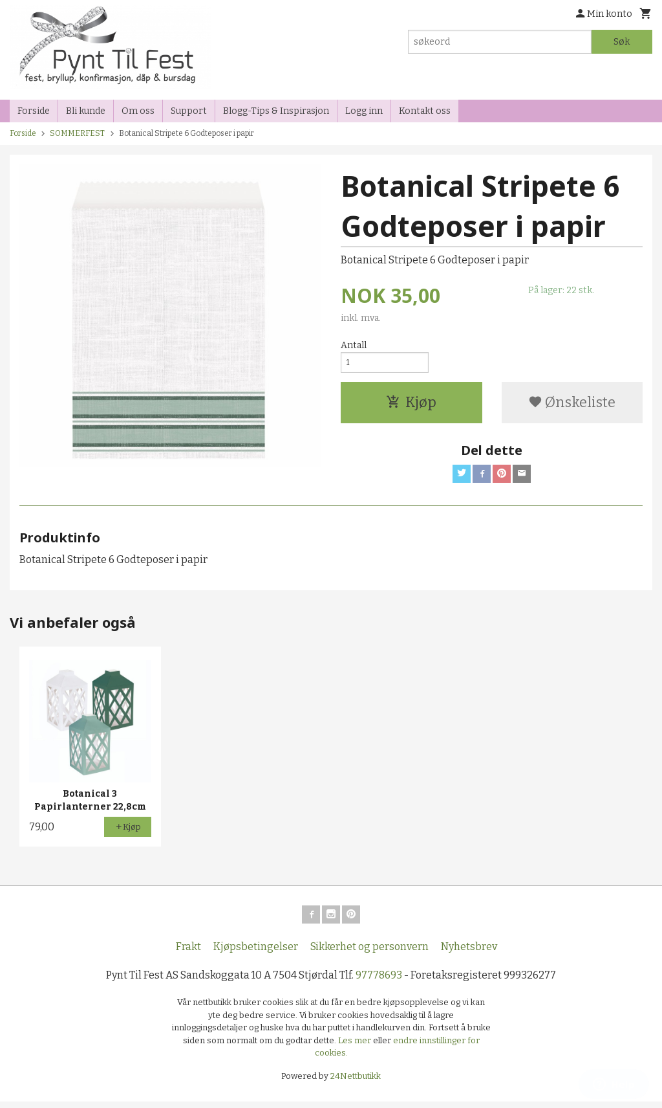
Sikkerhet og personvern (369, 953)
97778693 (379, 981)
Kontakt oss (425, 110)
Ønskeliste (571, 407)
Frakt (188, 953)
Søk (622, 41)
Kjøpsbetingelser (255, 953)
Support (189, 110)
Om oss (138, 110)
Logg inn (364, 110)
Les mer (355, 1046)
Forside (33, 110)
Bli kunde (85, 110)
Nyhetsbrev (469, 953)
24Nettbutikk (355, 1082)
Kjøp (411, 407)
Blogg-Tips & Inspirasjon (276, 110)
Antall (354, 345)
